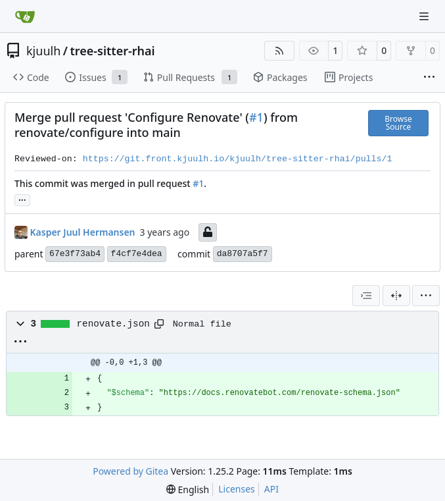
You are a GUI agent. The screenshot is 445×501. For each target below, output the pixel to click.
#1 (256, 117)
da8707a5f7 (242, 254)
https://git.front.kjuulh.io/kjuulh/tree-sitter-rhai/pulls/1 (237, 159)
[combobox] (366, 295)
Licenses (236, 489)
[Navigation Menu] (425, 16)
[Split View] (396, 295)
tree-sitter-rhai (112, 50)
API (271, 489)
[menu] (426, 295)
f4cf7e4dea (136, 254)
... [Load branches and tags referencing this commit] (22, 198)
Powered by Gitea (130, 471)
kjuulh (43, 50)
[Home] (25, 16)
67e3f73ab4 (75, 254)
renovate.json (113, 324)
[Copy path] (159, 324)
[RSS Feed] (279, 51)
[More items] (429, 77)
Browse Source (398, 122)
